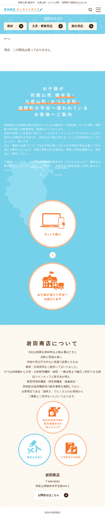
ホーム (7, 38)
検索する (90, 9)
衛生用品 (77, 26)
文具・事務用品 (42, 26)
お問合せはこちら (48, 495)
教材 (10, 26)
